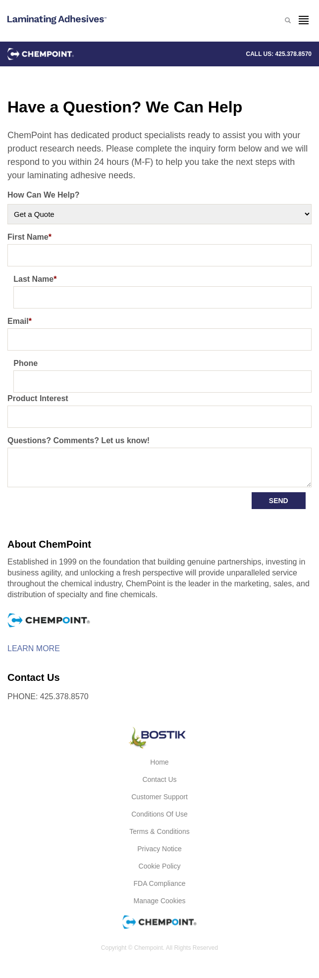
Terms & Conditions (159, 831)
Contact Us (159, 779)
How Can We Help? (43, 195)
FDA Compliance (159, 883)
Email (19, 321)
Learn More (33, 649)
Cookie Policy (160, 866)
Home (159, 762)
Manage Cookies (159, 901)
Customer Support (159, 797)
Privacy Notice (159, 849)
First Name (29, 237)
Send (278, 501)
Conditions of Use (159, 814)
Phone (25, 363)
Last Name (34, 279)
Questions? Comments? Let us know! (78, 440)
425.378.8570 (293, 54)
